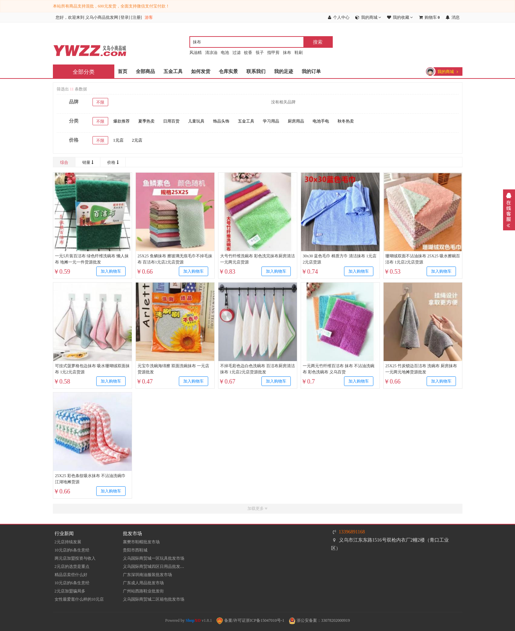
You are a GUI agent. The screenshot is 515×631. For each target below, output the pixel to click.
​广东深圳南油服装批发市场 (147, 574)
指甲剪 (273, 52)
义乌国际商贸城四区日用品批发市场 (155, 566)
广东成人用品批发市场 (143, 582)
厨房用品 (296, 121)
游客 (149, 17)
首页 (122, 71)
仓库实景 (228, 71)
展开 (509, 209)
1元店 (118, 140)
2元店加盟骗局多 (70, 591)
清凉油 (211, 52)
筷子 (260, 52)
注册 (136, 17)
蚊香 (248, 52)
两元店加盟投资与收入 (75, 558)
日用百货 (171, 121)
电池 (225, 52)
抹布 (287, 52)
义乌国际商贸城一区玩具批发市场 (153, 558)
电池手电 (321, 121)
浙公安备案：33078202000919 (319, 620)
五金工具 (173, 71)
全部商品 (145, 71)
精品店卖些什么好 (71, 574)
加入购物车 (110, 271)
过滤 (236, 52)
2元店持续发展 (68, 542)
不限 (100, 102)
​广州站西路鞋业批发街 (143, 591)
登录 (124, 17)
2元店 (137, 140)
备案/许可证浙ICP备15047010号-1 (250, 620)
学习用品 (271, 121)
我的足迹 (283, 71)
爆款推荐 (121, 121)
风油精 (195, 52)
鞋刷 (299, 52)
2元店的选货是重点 (72, 566)
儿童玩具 (196, 121)
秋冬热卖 (346, 121)
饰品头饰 (221, 121)
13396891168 (352, 531)
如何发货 (200, 71)
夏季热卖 (146, 121)
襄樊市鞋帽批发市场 (141, 542)
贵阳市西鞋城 (135, 550)
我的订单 (311, 71)
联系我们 (256, 71)
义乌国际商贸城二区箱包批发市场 (153, 599)
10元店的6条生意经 (72, 550)
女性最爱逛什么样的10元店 (79, 599)
